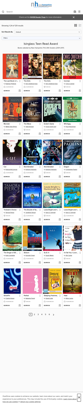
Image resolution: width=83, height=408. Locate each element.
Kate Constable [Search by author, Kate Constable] (10, 255)
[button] (75, 26)
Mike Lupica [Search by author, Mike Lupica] (69, 298)
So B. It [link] (46, 253)
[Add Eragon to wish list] (79, 176)
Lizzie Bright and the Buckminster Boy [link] (51, 210)
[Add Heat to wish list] (79, 305)
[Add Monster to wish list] (19, 134)
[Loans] (75, 12)
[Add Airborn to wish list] (39, 262)
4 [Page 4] (41, 314)
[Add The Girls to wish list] (39, 90)
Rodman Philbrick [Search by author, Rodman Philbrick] (11, 84)
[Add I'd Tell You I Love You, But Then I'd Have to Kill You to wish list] (79, 262)
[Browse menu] (79, 11)
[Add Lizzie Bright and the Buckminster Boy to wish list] (59, 219)
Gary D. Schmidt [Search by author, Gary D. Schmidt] (50, 212)
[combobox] (37, 11)
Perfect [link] (26, 296)
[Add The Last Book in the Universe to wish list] (19, 90)
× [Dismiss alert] (74, 17)
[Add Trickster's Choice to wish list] (19, 219)
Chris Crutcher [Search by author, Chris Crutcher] (70, 84)
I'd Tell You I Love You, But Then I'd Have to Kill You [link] (71, 253)
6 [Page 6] (49, 314)
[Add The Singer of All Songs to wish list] (19, 262)
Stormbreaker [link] (29, 167)
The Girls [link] (27, 81)
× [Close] (79, 397)
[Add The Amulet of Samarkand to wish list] (39, 219)
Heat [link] (65, 296)
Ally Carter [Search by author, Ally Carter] (69, 255)
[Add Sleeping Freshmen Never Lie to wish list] (59, 305)
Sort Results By (7, 32)
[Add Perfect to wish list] (39, 305)
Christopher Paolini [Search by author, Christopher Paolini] (71, 169)
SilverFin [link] (7, 296)
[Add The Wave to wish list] (39, 134)
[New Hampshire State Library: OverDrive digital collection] (41, 4)
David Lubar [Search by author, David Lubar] (49, 298)
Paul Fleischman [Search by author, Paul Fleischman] (71, 127)
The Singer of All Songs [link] (11, 253)
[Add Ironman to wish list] (79, 90)
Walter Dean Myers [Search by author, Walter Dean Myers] (11, 127)
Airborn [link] (26, 253)
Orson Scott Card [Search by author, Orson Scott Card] (51, 127)
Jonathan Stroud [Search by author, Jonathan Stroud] (31, 212)
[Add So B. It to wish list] (59, 262)
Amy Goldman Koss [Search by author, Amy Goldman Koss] (32, 84)
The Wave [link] (27, 124)
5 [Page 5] (45, 314)
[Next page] (53, 314)
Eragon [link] (66, 167)
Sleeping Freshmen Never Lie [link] (51, 296)
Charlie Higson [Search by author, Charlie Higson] (10, 298)
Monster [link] (7, 124)
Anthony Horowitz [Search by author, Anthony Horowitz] (31, 169)
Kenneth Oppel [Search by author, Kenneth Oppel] (30, 255)
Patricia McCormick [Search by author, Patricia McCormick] (11, 169)
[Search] (3, 12)
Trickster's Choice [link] (10, 210)
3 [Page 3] (38, 314)
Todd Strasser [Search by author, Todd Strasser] (30, 127)
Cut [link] (5, 167)
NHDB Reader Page (37, 17)
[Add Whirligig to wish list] (79, 134)
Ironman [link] (67, 81)
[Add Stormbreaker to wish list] (39, 176)
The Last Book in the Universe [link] (11, 81)
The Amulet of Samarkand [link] (31, 210)
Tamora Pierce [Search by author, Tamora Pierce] (10, 212)
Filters (5, 38)
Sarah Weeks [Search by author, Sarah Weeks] (50, 255)
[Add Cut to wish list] (19, 176)
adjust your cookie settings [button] (30, 402)
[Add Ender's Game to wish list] (59, 134)
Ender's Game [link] (49, 124)
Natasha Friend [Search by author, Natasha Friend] (30, 298)
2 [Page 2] (34, 314)
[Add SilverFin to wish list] (19, 305)
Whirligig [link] (67, 124)
